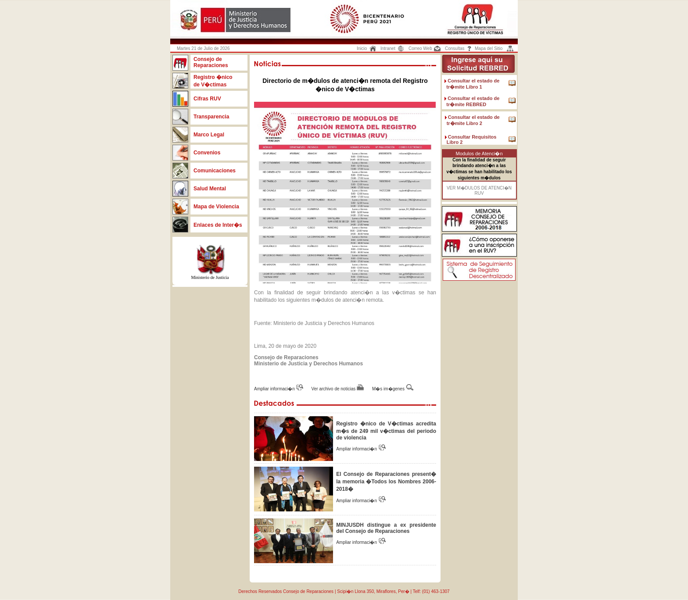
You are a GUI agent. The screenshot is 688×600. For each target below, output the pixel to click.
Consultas (454, 48)
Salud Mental (210, 189)
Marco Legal (210, 135)
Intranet (387, 48)
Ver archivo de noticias (334, 388)
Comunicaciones (215, 171)
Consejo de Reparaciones (211, 62)
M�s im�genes (388, 388)
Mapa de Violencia (216, 207)
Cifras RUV (207, 99)
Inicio (362, 48)
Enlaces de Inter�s (218, 225)
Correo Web (420, 48)
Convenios (207, 153)
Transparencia (211, 117)
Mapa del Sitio (488, 48)
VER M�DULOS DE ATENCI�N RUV (479, 191)
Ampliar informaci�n (275, 388)
